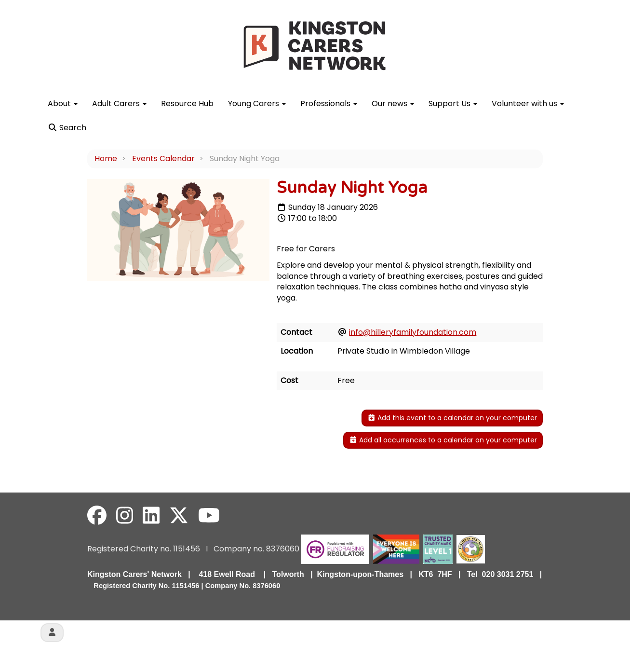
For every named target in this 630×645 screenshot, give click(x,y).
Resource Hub (187, 103)
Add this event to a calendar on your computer (452, 418)
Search (67, 127)
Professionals (328, 103)
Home (105, 158)
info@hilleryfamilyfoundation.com (412, 332)
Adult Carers (119, 103)
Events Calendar (163, 158)
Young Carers (257, 103)
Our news (393, 103)
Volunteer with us (528, 103)
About (63, 103)
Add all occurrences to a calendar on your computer (443, 440)
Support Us (453, 103)
